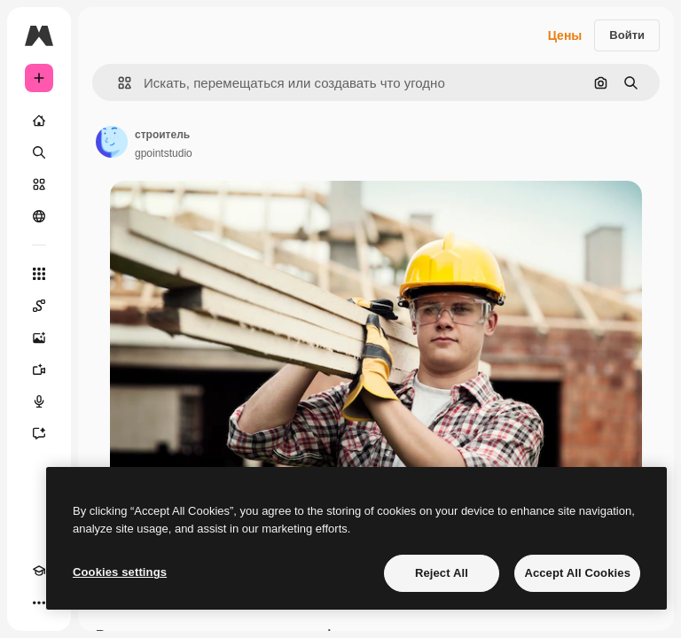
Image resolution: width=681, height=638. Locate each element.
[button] (117, 82)
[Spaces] (39, 306)
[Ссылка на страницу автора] (112, 142)
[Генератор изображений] (39, 337)
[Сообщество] (39, 216)
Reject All (441, 573)
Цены (565, 35)
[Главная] (39, 120)
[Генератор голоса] (39, 401)
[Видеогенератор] (39, 369)
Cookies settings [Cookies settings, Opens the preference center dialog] (120, 572)
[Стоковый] (39, 184)
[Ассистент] (39, 433)
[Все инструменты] (39, 274)
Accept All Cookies (577, 573)
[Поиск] (39, 152)
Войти (627, 35)
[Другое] (39, 602)
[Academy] (39, 570)
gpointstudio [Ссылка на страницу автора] (163, 153)
